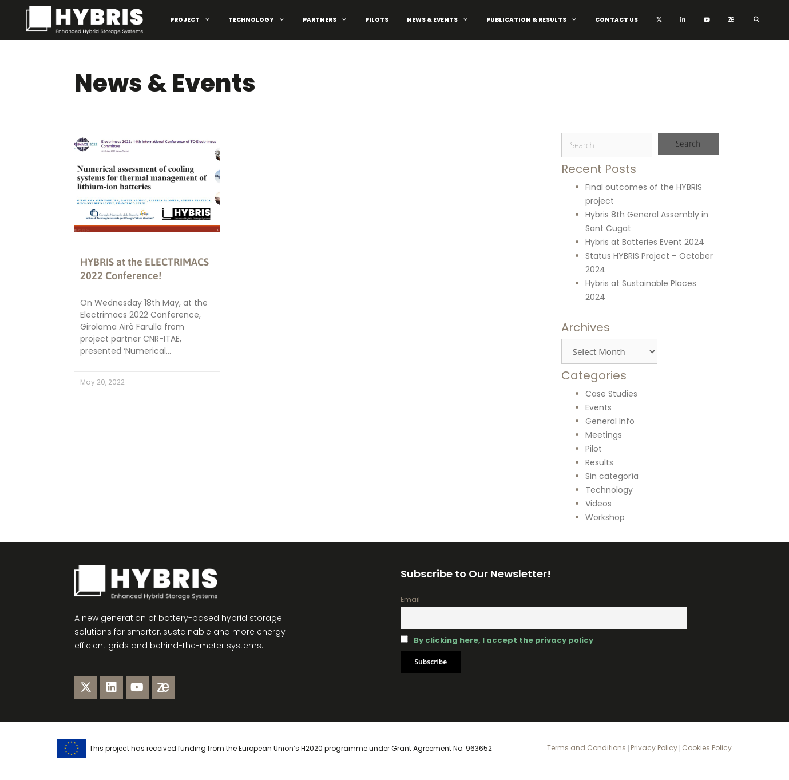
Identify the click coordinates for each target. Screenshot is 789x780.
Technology (261, 20)
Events (598, 407)
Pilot (593, 448)
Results (599, 462)
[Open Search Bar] (756, 20)
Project (194, 20)
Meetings (603, 435)
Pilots (376, 19)
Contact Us (616, 19)
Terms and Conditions (586, 748)
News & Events (442, 20)
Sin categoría (612, 476)
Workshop (605, 517)
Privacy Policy (653, 748)
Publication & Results (536, 20)
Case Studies (611, 393)
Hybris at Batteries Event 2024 (644, 242)
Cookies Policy (706, 748)
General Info (610, 421)
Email (410, 599)
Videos (598, 503)
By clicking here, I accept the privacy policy (503, 640)
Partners (329, 20)
